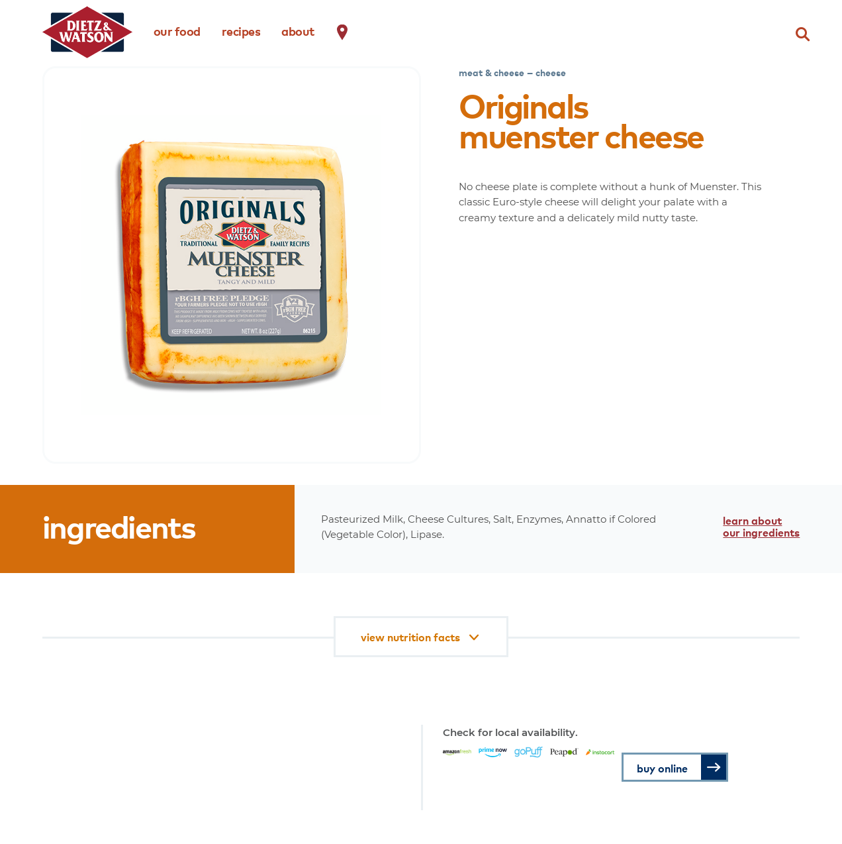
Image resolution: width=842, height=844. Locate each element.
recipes (241, 31)
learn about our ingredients (761, 526)
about (297, 31)
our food (177, 31)
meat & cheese (491, 72)
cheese (551, 72)
